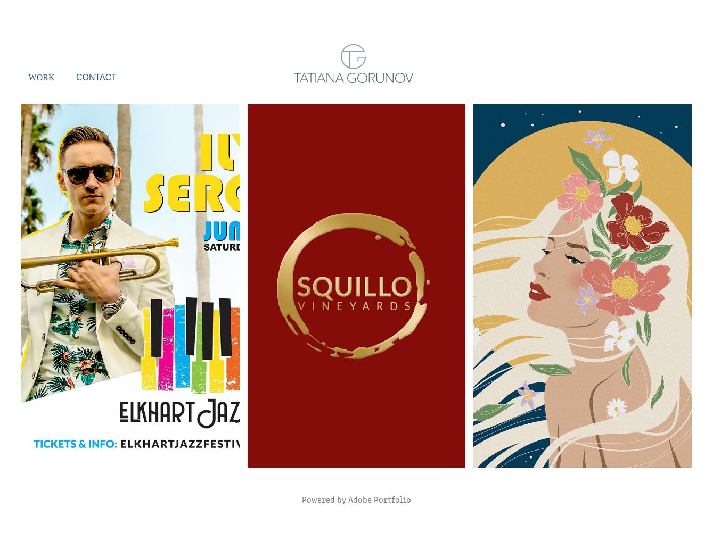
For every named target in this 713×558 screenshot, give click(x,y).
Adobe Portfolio (379, 499)
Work (42, 77)
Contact (96, 77)
